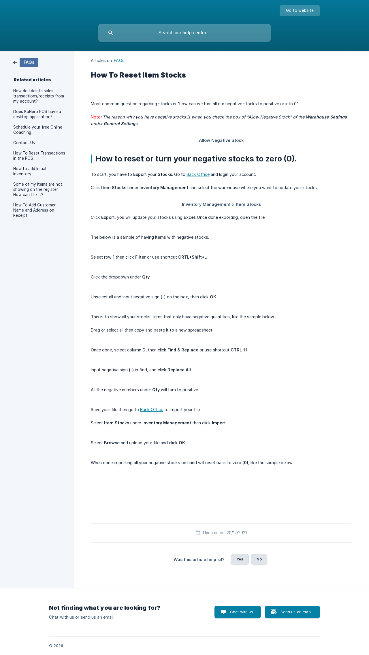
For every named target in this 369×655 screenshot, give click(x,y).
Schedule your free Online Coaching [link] (37, 130)
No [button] (259, 559)
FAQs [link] (119, 60)
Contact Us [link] (24, 142)
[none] (300, 10)
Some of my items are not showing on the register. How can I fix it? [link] (37, 189)
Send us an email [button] (296, 611)
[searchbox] (184, 33)
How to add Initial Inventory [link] (29, 171)
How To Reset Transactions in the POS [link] (39, 156)
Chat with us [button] (241, 611)
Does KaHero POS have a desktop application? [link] (37, 114)
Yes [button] (239, 559)
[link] (25, 62)
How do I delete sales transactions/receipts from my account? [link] (38, 96)
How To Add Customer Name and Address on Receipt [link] (34, 210)
